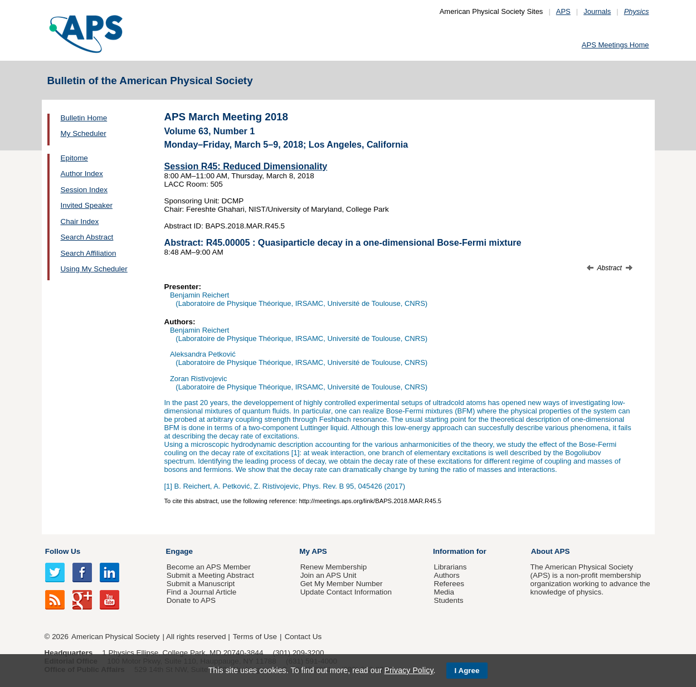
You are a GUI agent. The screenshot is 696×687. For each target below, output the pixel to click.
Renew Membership (333, 567)
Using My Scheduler (94, 269)
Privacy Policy (408, 670)
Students (448, 600)
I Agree (467, 670)
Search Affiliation (88, 253)
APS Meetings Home (615, 45)
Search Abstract (87, 237)
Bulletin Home (84, 118)
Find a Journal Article (201, 592)
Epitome (74, 158)
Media (444, 592)
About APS (550, 551)
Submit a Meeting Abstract (210, 575)
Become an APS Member (209, 567)
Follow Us (62, 551)
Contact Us (303, 636)
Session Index (84, 190)
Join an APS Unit (328, 575)
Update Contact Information (346, 592)
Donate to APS (191, 600)
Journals (597, 11)
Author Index (82, 173)
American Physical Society (115, 636)
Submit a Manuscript (201, 583)
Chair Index (80, 221)
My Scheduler (83, 133)
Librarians (450, 567)
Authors (446, 575)
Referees (449, 583)
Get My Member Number (341, 583)
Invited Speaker (87, 205)
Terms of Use (255, 636)
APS (563, 11)
